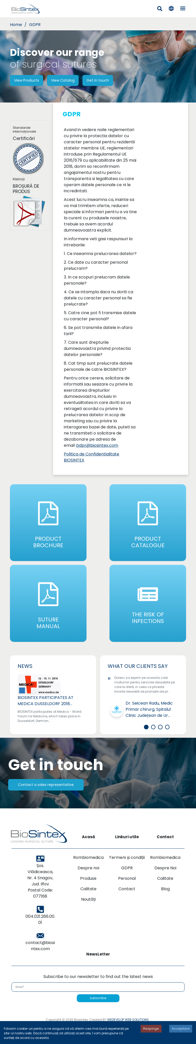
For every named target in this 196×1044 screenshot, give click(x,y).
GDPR (35, 25)
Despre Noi (165, 887)
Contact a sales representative (46, 804)
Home (16, 25)
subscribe (98, 1017)
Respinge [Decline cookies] (151, 1028)
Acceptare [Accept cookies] (181, 1028)
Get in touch (98, 80)
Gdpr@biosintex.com (97, 445)
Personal (127, 898)
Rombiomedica (88, 877)
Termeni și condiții (127, 877)
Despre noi (88, 887)
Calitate (88, 908)
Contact (126, 908)
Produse (88, 898)
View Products (26, 80)
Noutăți (88, 919)
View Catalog (63, 80)
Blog (165, 908)
